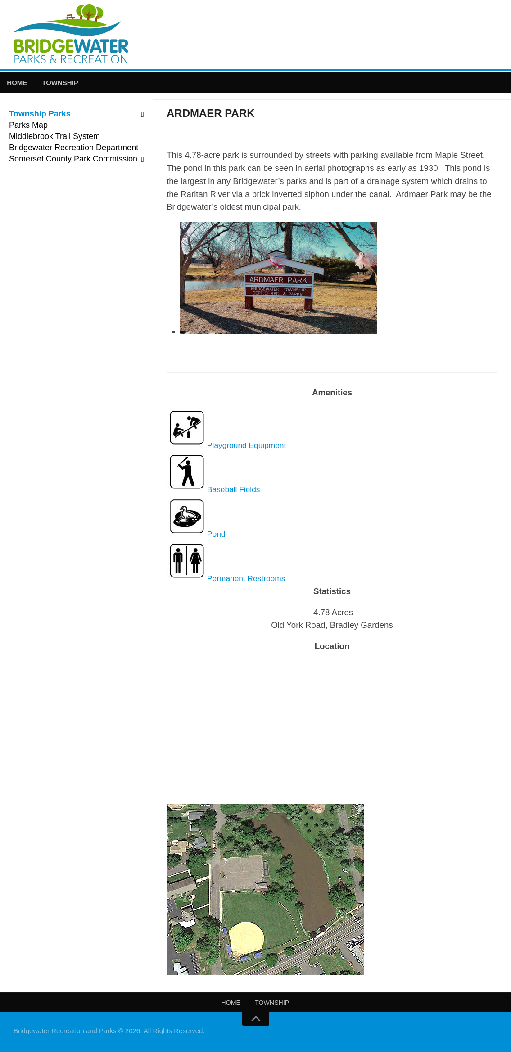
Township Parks (40, 115)
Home (16, 83)
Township (58, 83)
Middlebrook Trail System (54, 137)
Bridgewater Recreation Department (73, 148)
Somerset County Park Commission (73, 160)
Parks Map (28, 126)
